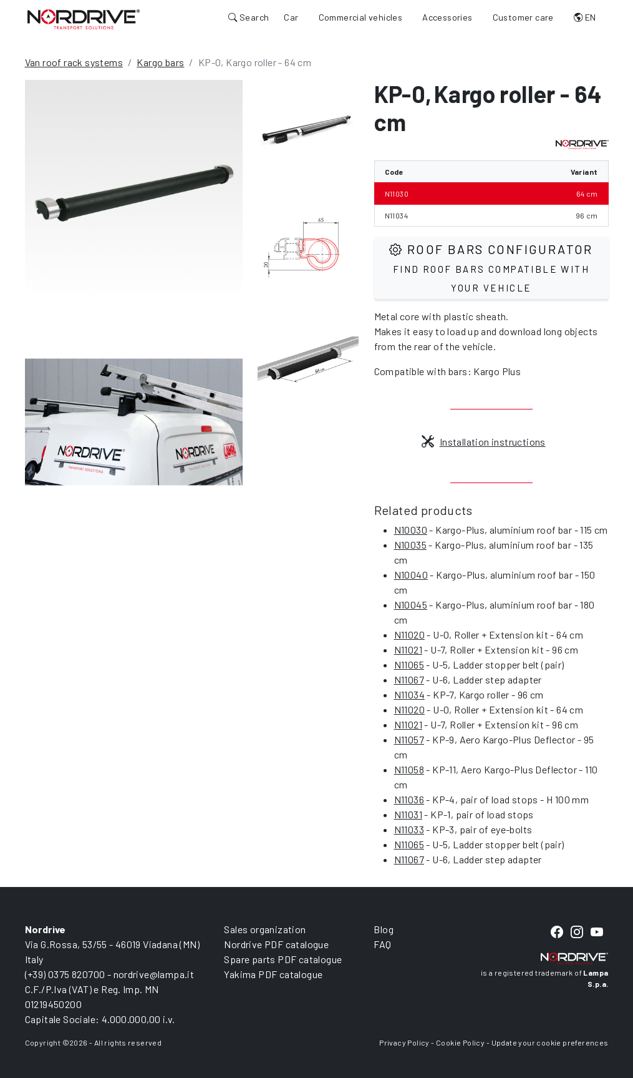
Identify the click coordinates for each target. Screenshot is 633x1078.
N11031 (408, 814)
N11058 (409, 769)
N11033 (409, 829)
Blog (384, 929)
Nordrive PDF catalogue (276, 944)
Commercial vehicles (361, 17)
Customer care (523, 17)
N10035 (410, 545)
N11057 (409, 739)
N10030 (410, 530)
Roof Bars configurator (491, 267)
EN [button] (585, 17)
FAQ (382, 944)
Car (291, 17)
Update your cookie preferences (550, 1042)
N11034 (409, 694)
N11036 (409, 799)
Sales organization (265, 929)
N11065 (409, 664)
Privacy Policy (404, 1042)
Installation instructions (483, 442)
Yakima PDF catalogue (273, 974)
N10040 (411, 575)
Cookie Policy (460, 1042)
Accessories (447, 17)
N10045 (410, 604)
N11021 (408, 649)
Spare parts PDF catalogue (283, 959)
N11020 (409, 634)
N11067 (409, 679)
